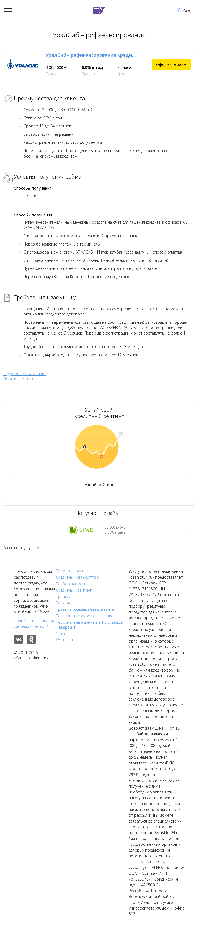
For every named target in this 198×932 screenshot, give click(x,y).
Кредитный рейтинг (74, 590)
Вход (184, 10)
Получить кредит (71, 570)
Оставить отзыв (18, 379)
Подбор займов (70, 583)
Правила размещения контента (85, 609)
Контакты (64, 640)
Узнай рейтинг (99, 485)
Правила (63, 596)
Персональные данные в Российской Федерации (89, 625)
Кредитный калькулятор (77, 577)
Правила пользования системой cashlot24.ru (34, 623)
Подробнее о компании (24, 373)
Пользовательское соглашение (84, 615)
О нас (61, 633)
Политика (64, 603)
